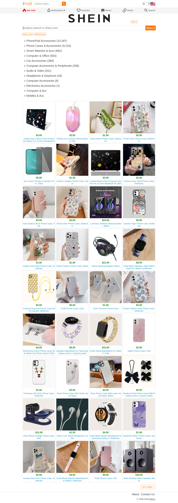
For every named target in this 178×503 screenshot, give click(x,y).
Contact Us (148, 494)
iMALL (152, 499)
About (135, 494)
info (134, 22)
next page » (148, 487)
